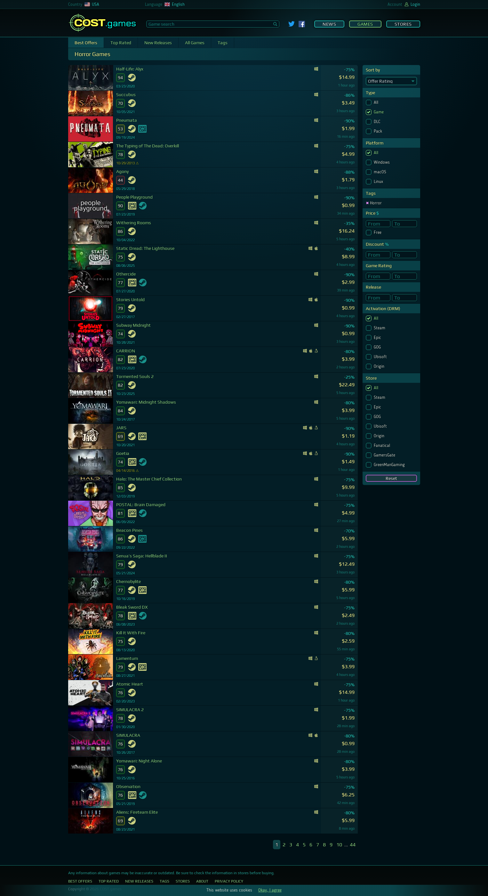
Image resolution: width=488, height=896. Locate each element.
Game (379, 112)
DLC (378, 121)
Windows (382, 162)
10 (339, 845)
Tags (223, 42)
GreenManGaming (390, 465)
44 (353, 845)
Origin (380, 366)
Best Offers (86, 42)
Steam (380, 328)
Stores (403, 24)
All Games (194, 42)
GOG (378, 347)
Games (365, 24)
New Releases (158, 42)
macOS (381, 172)
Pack (378, 131)
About (202, 881)
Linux (379, 181)
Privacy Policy (229, 881)
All (377, 102)
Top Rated (120, 42)
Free (378, 232)
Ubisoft (381, 357)
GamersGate (385, 455)
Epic (378, 337)
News (329, 24)
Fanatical (382, 445)
